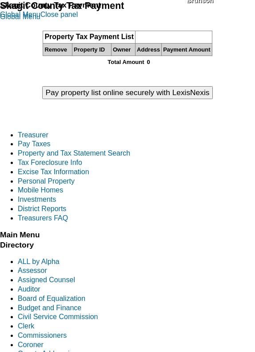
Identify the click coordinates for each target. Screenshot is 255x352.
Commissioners (42, 335)
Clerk (26, 326)
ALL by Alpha (39, 261)
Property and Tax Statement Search (74, 153)
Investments (37, 199)
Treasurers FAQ (43, 218)
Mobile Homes (40, 190)
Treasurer (33, 135)
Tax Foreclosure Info (50, 162)
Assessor (32, 270)
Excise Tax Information (53, 172)
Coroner (31, 344)
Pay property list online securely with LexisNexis (128, 92)
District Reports (42, 208)
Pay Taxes (34, 144)
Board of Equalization (51, 298)
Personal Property (46, 181)
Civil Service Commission (58, 316)
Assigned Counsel (46, 280)
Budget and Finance (49, 308)
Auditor (29, 289)
